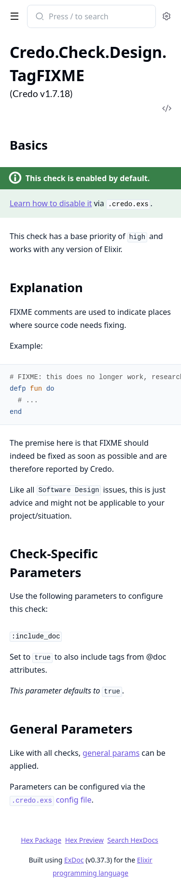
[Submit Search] (39, 17)
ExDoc (74, 859)
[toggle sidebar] (12, 15)
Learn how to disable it (51, 203)
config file (50, 799)
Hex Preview (84, 840)
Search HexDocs (132, 840)
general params (111, 753)
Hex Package (41, 840)
